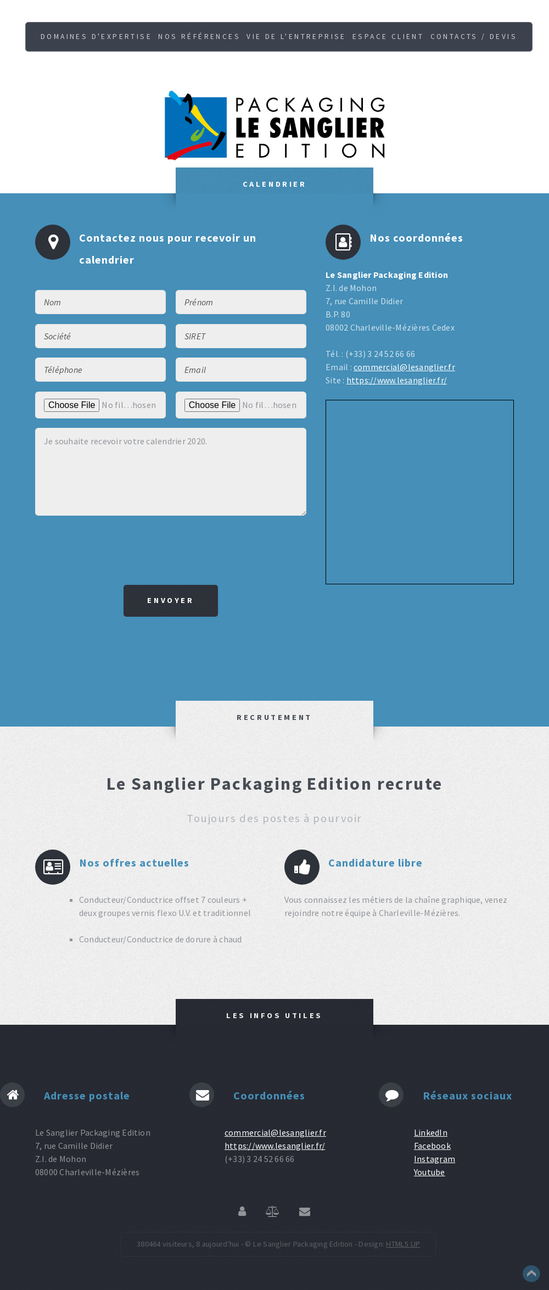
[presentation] (170, 550)
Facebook (432, 1145)
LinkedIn (430, 1132)
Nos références (199, 36)
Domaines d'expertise (96, 36)
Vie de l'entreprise (296, 36)
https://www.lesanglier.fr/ (396, 380)
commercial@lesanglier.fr (404, 366)
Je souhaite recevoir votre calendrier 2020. (170, 472)
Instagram (434, 1158)
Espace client (388, 36)
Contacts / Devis (473, 36)
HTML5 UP (403, 1244)
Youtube (429, 1171)
